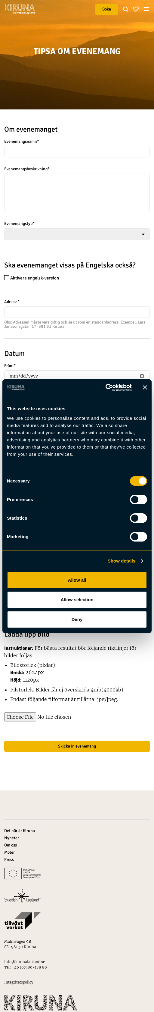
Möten (10, 852)
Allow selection (76, 599)
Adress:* (12, 302)
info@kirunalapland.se (24, 962)
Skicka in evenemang (77, 746)
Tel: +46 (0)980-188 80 (25, 967)
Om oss (10, 845)
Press (9, 859)
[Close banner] (145, 387)
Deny (77, 619)
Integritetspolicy (18, 982)
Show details (122, 560)
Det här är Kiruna (19, 830)
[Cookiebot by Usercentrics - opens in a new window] (105, 388)
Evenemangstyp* (19, 224)
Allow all (77, 580)
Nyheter (11, 837)
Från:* (10, 366)
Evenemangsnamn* (21, 141)
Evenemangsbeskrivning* (27, 169)
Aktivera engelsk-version (31, 277)
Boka (106, 9)
